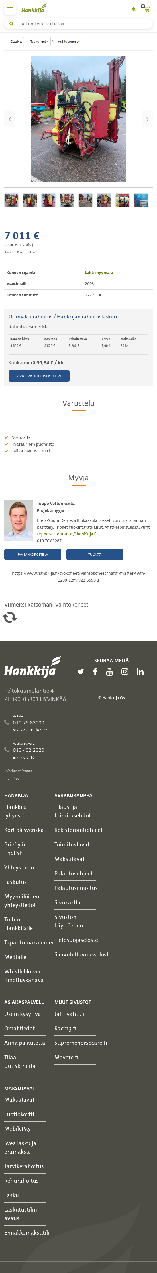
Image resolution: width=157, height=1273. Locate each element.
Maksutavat (69, 859)
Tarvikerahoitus (24, 1166)
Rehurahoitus (21, 1180)
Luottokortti (19, 1114)
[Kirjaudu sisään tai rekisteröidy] (134, 9)
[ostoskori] (147, 9)
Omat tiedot (19, 1028)
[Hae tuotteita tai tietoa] (78, 23)
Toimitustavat (71, 844)
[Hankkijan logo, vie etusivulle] (37, 8)
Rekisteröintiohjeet (78, 830)
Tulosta (94, 554)
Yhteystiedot (20, 867)
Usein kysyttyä (22, 1013)
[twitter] (82, 672)
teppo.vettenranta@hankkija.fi (67, 534)
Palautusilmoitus (76, 888)
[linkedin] (141, 672)
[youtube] (111, 672)
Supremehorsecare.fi (80, 1042)
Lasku (11, 1195)
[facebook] (96, 672)
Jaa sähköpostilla (33, 554)
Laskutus (15, 882)
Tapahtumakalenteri (30, 942)
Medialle (15, 957)
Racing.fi (65, 1028)
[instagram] (126, 672)
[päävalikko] (10, 9)
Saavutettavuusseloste (82, 954)
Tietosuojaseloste (76, 940)
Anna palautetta (24, 1042)
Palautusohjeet (73, 873)
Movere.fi (66, 1057)
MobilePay (17, 1128)
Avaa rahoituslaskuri (39, 376)
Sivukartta (67, 902)
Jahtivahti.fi (69, 1013)
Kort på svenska (24, 830)
